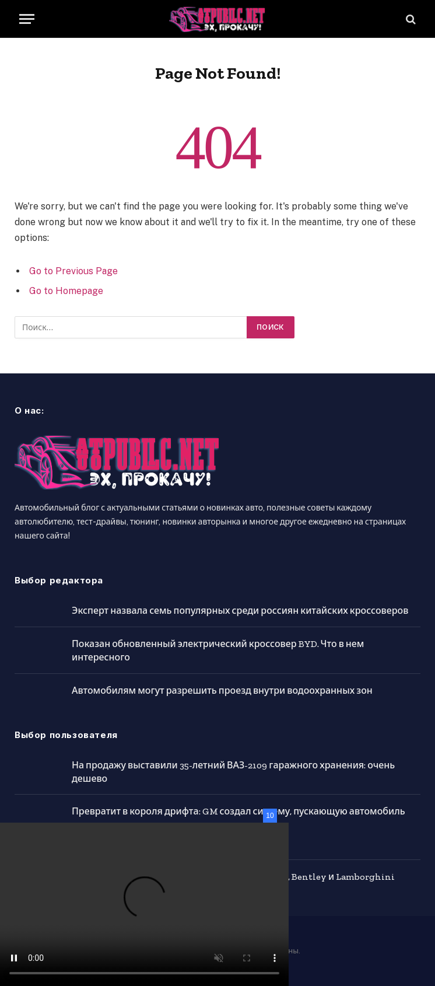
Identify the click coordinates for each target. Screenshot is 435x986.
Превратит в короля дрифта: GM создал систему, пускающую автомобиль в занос (238, 818)
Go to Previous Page (73, 271)
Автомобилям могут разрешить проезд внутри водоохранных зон (222, 690)
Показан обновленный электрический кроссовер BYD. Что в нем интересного (218, 650)
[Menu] (26, 19)
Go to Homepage (66, 290)
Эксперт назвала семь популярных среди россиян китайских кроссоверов (240, 610)
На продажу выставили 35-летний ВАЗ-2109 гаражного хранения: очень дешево (233, 772)
